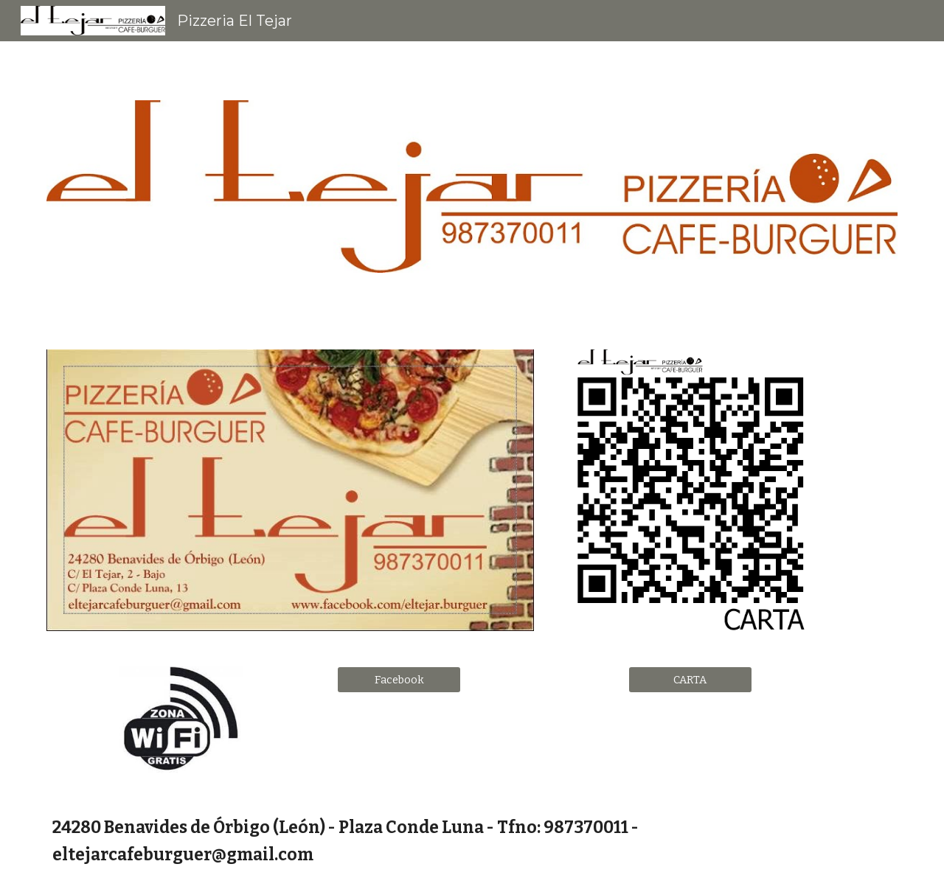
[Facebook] (399, 679)
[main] (472, 841)
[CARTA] (690, 679)
